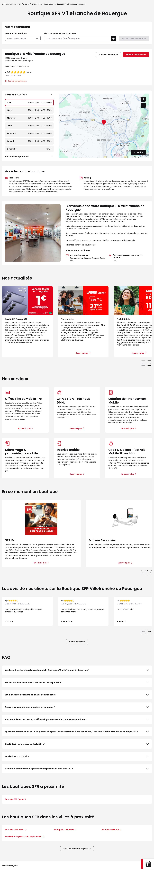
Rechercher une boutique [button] (134, 38)
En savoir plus (24, 428)
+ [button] (143, 99)
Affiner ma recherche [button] (22, 38)
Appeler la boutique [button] (108, 54)
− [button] (143, 105)
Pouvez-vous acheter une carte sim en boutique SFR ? (77, 682)
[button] (113, 38)
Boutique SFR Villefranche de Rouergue (69, 4)
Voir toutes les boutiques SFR (77, 848)
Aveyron (26, 4)
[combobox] (77, 38)
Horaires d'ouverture (29, 95)
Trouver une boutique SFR (12, 4)
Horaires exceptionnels (29, 156)
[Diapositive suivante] (149, 363)
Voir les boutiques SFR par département (24, 836)
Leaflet (132, 157)
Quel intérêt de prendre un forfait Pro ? (77, 744)
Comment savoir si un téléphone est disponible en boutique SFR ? (77, 768)
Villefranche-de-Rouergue (41, 4)
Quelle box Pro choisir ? (77, 756)
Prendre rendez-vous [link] (136, 54)
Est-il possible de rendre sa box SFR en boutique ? (77, 694)
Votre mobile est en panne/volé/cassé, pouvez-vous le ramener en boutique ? (77, 719)
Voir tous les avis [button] (77, 641)
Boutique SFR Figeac (14, 799)
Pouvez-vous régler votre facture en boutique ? (77, 707)
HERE (146, 157)
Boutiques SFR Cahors (64, 829)
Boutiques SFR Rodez (14, 829)
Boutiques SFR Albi (110, 829)
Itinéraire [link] (138, 152)
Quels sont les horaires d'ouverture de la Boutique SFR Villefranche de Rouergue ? (77, 670)
